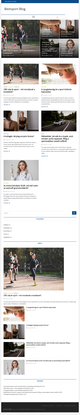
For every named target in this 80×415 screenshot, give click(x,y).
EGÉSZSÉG (10, 47)
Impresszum (59, 405)
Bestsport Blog (15, 9)
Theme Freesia (21, 409)
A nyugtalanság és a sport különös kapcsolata (49, 32)
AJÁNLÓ (5, 47)
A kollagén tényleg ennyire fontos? (67, 33)
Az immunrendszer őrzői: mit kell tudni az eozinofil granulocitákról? (68, 50)
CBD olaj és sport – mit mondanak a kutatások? (19, 90)
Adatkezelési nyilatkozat (70, 405)
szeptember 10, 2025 (67, 55)
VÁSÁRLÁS (15, 47)
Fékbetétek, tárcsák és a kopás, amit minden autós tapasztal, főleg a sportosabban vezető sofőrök (49, 47)
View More (6, 105)
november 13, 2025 (8, 55)
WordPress (27, 409)
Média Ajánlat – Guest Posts (48, 405)
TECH (42, 133)
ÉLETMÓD (6, 133)
